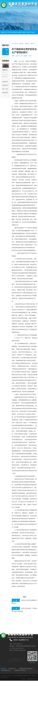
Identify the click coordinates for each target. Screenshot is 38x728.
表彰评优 (24, 34)
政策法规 (16, 34)
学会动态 (11, 34)
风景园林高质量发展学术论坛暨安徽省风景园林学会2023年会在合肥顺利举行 (5, 85)
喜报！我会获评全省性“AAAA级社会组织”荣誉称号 (5, 89)
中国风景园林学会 (6, 670)
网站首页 (3, 34)
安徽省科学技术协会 (20, 670)
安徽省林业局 (11, 668)
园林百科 (20, 34)
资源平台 (29, 34)
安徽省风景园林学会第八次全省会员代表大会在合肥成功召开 (5, 81)
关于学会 (7, 34)
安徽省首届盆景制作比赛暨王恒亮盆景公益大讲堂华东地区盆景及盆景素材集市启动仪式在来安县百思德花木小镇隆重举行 (5, 92)
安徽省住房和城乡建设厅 (26, 668)
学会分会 (33, 34)
